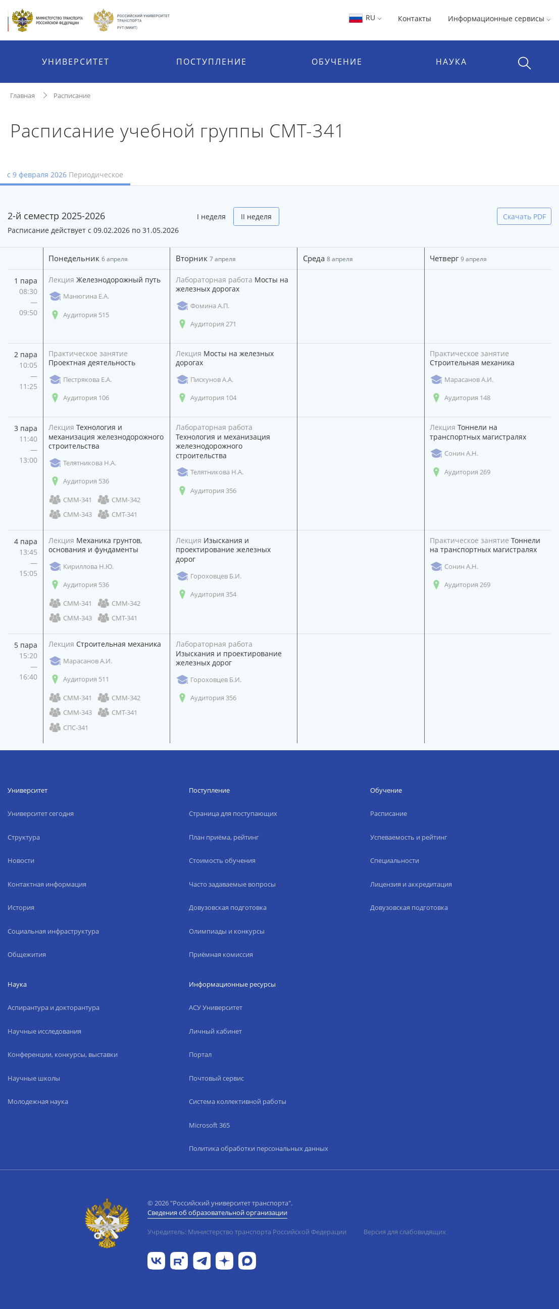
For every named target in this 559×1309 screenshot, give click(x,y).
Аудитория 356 (206, 491)
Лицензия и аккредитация (411, 884)
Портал (200, 1054)
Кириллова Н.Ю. (81, 566)
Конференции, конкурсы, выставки (63, 1054)
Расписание (72, 95)
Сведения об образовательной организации (217, 1212)
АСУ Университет (215, 1007)
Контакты (414, 18)
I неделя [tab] (211, 216)
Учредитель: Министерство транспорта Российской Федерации (246, 1231)
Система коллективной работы (237, 1101)
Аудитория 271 (206, 324)
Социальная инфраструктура (53, 931)
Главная (22, 95)
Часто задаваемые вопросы (232, 884)
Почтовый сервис (216, 1078)
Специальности (394, 860)
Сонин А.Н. (454, 453)
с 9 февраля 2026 (65, 174)
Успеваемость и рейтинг (408, 837)
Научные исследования (44, 1031)
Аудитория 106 (78, 398)
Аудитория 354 (206, 594)
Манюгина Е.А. (78, 296)
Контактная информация (47, 884)
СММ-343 (70, 514)
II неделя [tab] (256, 216)
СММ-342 (118, 500)
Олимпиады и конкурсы (227, 931)
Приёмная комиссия (221, 954)
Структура (24, 837)
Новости (21, 860)
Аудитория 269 (460, 472)
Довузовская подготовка (228, 907)
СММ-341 (70, 500)
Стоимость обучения (222, 860)
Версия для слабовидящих (405, 1231)
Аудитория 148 (460, 398)
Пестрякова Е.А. (80, 379)
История (21, 907)
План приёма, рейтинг (224, 837)
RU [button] (365, 17)
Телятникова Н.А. (82, 463)
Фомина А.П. (202, 306)
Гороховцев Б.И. (208, 576)
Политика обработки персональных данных (258, 1148)
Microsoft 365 (209, 1125)
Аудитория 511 (78, 679)
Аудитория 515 (78, 315)
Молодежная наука (38, 1101)
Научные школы (34, 1078)
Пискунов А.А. (204, 379)
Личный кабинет (215, 1031)
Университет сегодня (41, 813)
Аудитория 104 (206, 398)
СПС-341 (68, 728)
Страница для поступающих (233, 813)
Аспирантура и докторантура (53, 1007)
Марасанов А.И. (461, 379)
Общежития (27, 954)
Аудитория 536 (78, 481)
